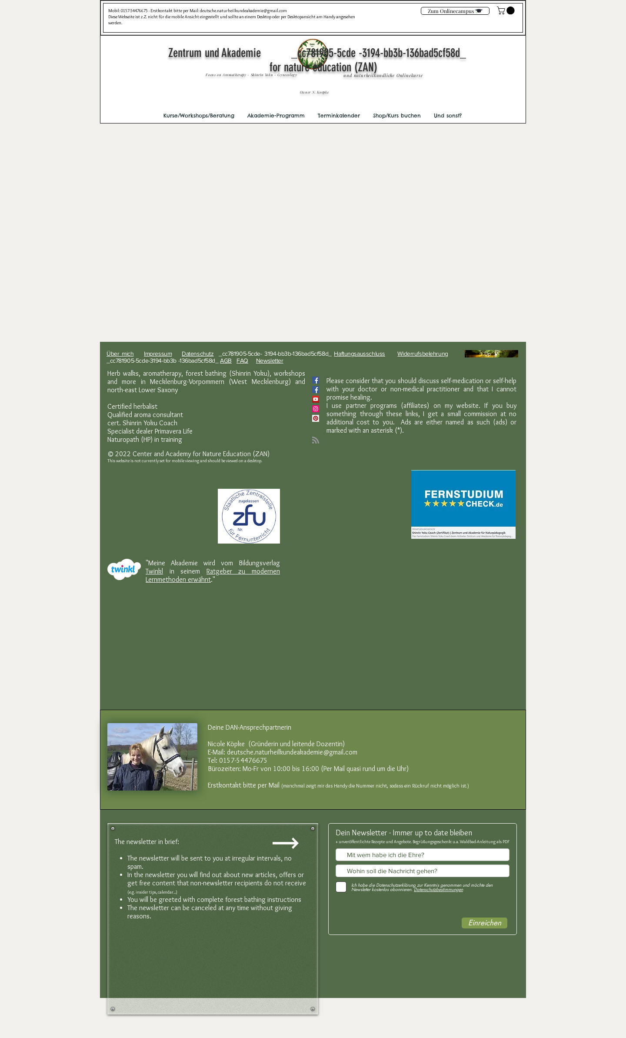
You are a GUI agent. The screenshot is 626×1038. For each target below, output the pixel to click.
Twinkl (154, 571)
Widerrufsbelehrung (422, 353)
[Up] (491, 353)
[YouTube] (315, 399)
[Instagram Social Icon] (315, 408)
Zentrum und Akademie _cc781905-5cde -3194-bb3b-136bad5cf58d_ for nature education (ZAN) (323, 60)
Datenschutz (197, 353)
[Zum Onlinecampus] (455, 11)
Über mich (120, 353)
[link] (506, 10)
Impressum (158, 353)
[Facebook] (315, 389)
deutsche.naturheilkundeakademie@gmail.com (243, 10)
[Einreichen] (484, 923)
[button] (199, 115)
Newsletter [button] (269, 360)
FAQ (242, 360)
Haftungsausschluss (359, 353)
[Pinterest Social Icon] (315, 418)
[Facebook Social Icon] (315, 380)
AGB (226, 360)
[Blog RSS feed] (315, 440)
